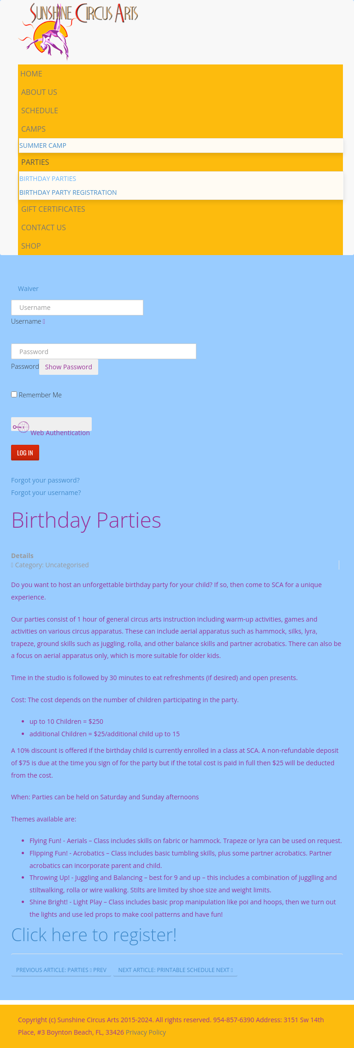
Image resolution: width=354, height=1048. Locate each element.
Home (31, 74)
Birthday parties (47, 178)
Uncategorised (67, 564)
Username (26, 321)
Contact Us (43, 227)
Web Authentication (51, 425)
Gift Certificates (53, 209)
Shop (31, 246)
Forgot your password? (45, 480)
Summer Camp (42, 145)
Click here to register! (94, 934)
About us (39, 92)
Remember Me (40, 394)
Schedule (39, 110)
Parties (35, 162)
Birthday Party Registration (68, 192)
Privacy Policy (146, 1032)
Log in (25, 452)
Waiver (28, 288)
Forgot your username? (46, 492)
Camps (33, 129)
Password (25, 366)
